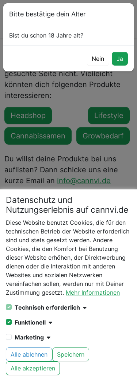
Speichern (70, 354)
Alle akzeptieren (33, 368)
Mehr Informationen (93, 292)
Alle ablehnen (29, 354)
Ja (120, 58)
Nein (98, 58)
